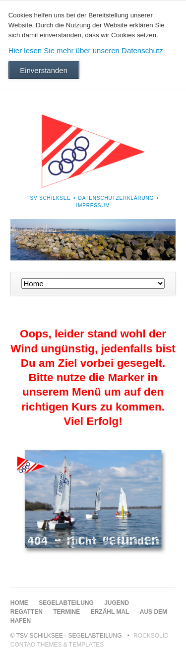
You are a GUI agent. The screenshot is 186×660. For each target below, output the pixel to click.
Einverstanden (43, 70)
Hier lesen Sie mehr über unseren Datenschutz (85, 50)
